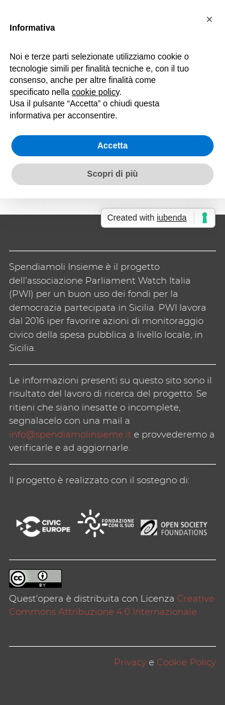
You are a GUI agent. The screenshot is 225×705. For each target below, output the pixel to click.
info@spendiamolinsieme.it (70, 434)
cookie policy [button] (95, 92)
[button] (209, 19)
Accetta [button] (112, 145)
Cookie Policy (186, 662)
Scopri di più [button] (112, 174)
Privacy (130, 662)
